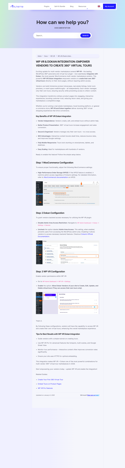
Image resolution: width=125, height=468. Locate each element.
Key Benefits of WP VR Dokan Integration (113, 58)
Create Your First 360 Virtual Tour (50, 379)
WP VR (52, 56)
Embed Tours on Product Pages (49, 384)
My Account (109, 6)
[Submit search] (85, 35)
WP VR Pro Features (45, 388)
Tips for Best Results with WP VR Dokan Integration (115, 78)
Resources (82, 6)
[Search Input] (57, 36)
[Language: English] (99, 6)
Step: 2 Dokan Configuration (110, 68)
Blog (71, 6)
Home (40, 56)
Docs (46, 56)
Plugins (46, 6)
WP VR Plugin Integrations (65, 56)
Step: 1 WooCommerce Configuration (113, 63)
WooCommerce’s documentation (56, 177)
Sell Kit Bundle (59, 6)
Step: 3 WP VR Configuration (111, 73)
